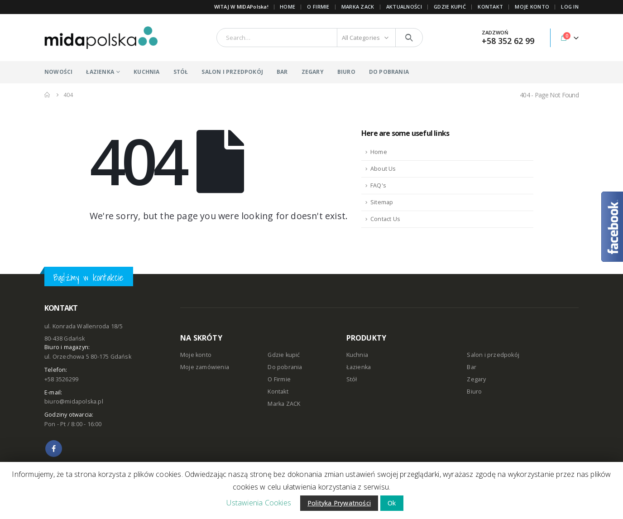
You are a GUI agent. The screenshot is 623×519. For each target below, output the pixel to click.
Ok (392, 503)
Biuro (474, 391)
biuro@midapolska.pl (73, 401)
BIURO (346, 72)
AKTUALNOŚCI (404, 6)
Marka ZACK (357, 6)
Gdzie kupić (284, 355)
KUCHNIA (146, 72)
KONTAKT (490, 6)
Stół (351, 379)
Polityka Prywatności (339, 503)
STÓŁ (180, 72)
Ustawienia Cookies (258, 503)
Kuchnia (357, 355)
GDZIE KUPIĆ (450, 6)
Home (287, 6)
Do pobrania (285, 367)
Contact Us (385, 219)
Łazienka (358, 367)
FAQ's (378, 185)
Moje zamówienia (204, 367)
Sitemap (381, 202)
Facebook (53, 448)
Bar (471, 367)
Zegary (476, 379)
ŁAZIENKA (100, 72)
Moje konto (195, 355)
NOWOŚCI (58, 72)
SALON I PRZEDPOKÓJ (232, 72)
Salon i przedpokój (493, 355)
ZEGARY (313, 72)
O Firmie (279, 379)
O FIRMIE (318, 6)
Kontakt (278, 391)
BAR (282, 72)
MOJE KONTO (532, 6)
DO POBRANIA (389, 72)
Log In (570, 6)
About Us (383, 169)
